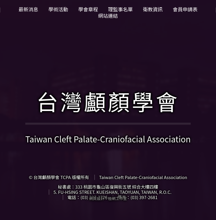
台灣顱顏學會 (108, 101)
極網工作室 (117, 198)
